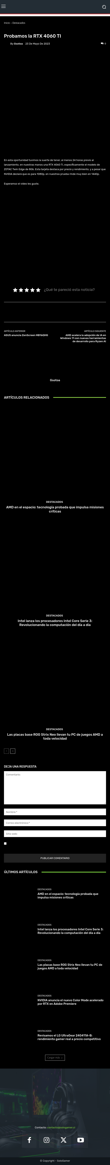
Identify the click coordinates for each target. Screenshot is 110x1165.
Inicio (7, 23)
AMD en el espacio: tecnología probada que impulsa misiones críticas (55, 509)
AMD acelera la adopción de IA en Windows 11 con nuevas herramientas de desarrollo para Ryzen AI (83, 338)
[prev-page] (6, 751)
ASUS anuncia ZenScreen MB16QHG (26, 335)
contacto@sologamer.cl (61, 1127)
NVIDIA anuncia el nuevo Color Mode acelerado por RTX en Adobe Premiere (70, 1002)
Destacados (18, 23)
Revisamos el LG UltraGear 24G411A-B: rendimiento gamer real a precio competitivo (69, 1037)
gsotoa (18, 43)
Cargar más (55, 1057)
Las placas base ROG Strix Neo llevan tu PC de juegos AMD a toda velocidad (55, 736)
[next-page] (12, 751)
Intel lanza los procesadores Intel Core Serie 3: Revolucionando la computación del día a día (55, 623)
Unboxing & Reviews (34, 30)
